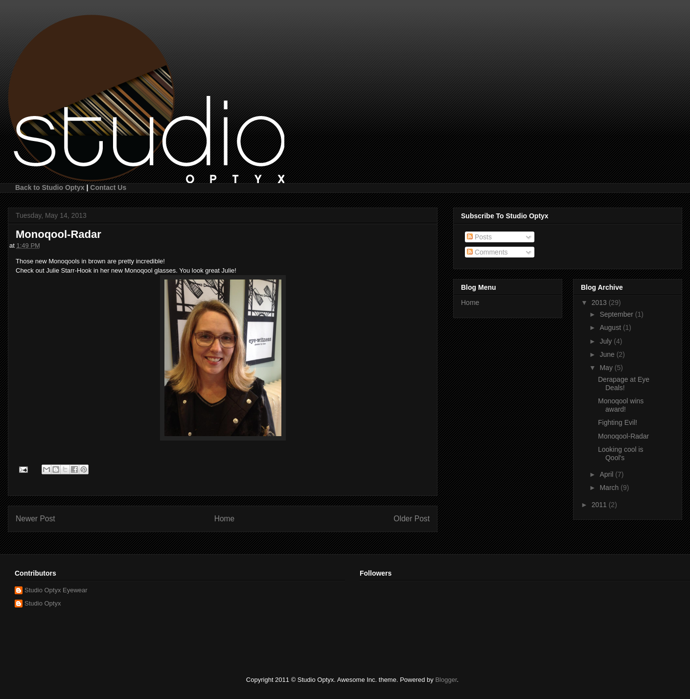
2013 (600, 302)
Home (224, 518)
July (606, 341)
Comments (487, 252)
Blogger (446, 679)
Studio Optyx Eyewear (56, 590)
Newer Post (35, 518)
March (610, 487)
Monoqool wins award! (621, 405)
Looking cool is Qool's (621, 453)
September (617, 314)
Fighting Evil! (617, 422)
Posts (479, 237)
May (606, 368)
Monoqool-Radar (623, 436)
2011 (600, 505)
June (607, 354)
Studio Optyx (42, 603)
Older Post (411, 518)
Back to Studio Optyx (50, 187)
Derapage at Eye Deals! (623, 383)
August (610, 327)
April (607, 474)
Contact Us (108, 187)
